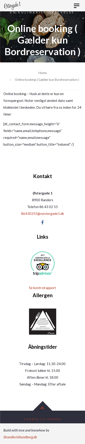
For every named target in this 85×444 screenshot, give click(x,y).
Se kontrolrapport (42, 288)
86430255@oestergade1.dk (42, 213)
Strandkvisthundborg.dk (20, 437)
